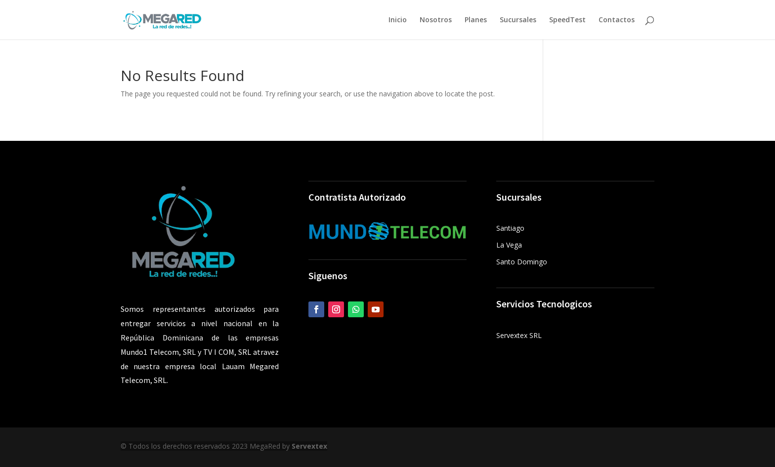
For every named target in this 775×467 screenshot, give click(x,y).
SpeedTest (567, 20)
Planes (476, 20)
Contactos (617, 20)
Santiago (510, 228)
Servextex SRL (519, 335)
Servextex (309, 446)
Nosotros (436, 20)
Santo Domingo (521, 261)
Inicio (397, 20)
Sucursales (518, 20)
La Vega (509, 245)
